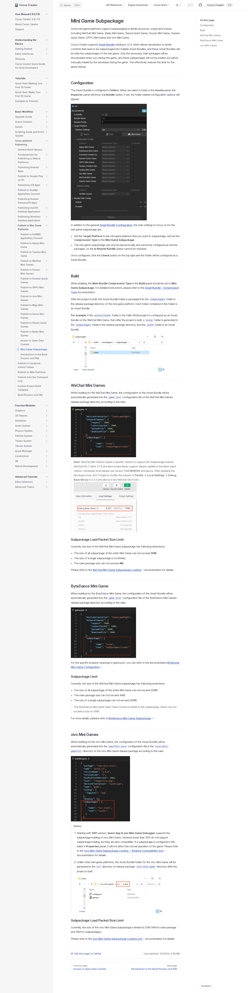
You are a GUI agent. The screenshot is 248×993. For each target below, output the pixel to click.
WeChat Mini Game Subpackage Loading (117, 569)
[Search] (70, 5)
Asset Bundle (107, 44)
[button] (31, 14)
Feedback (206, 986)
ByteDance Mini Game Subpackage (130, 718)
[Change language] (178, 5)
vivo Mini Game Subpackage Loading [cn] (117, 938)
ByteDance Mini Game (211, 40)
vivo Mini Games (208, 45)
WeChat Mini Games (210, 35)
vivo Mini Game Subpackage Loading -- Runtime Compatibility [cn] (123, 850)
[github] (200, 5)
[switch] (190, 5)
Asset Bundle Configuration (116, 225)
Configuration (207, 25)
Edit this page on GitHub (86, 953)
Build (202, 30)
